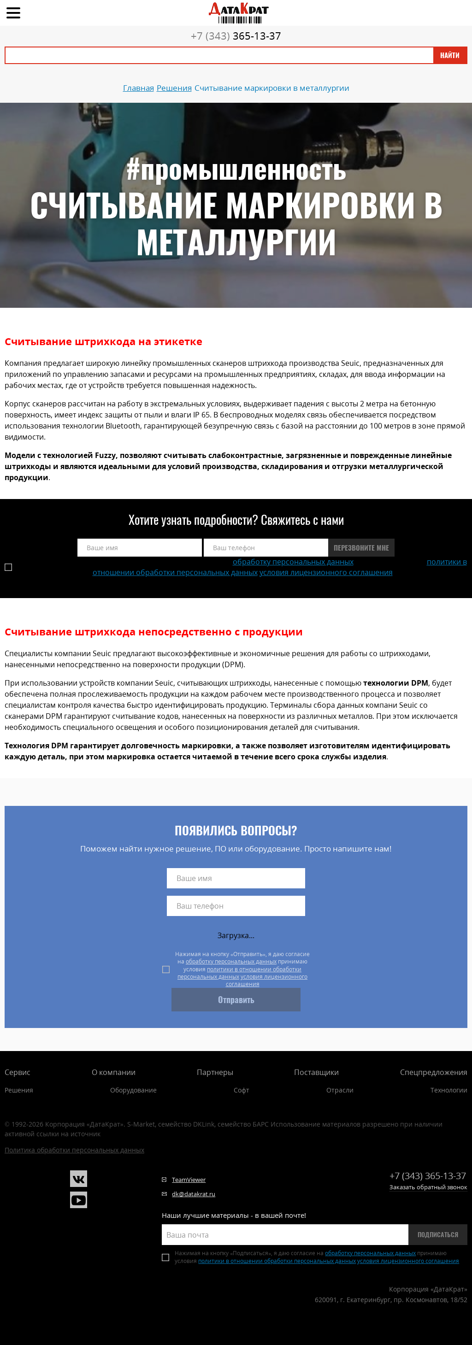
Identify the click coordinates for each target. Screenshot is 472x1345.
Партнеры (215, 1072)
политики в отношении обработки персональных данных (239, 973)
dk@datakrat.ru (193, 1194)
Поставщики (316, 1072)
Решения (19, 1090)
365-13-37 (236, 35)
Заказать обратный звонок (428, 1187)
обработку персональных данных (293, 562)
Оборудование (133, 1090)
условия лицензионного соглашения (326, 572)
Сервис (17, 1072)
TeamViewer (189, 1179)
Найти (450, 55)
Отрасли (340, 1090)
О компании (114, 1072)
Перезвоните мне (361, 547)
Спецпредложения (433, 1072)
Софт (241, 1090)
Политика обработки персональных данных (74, 1149)
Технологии (449, 1090)
